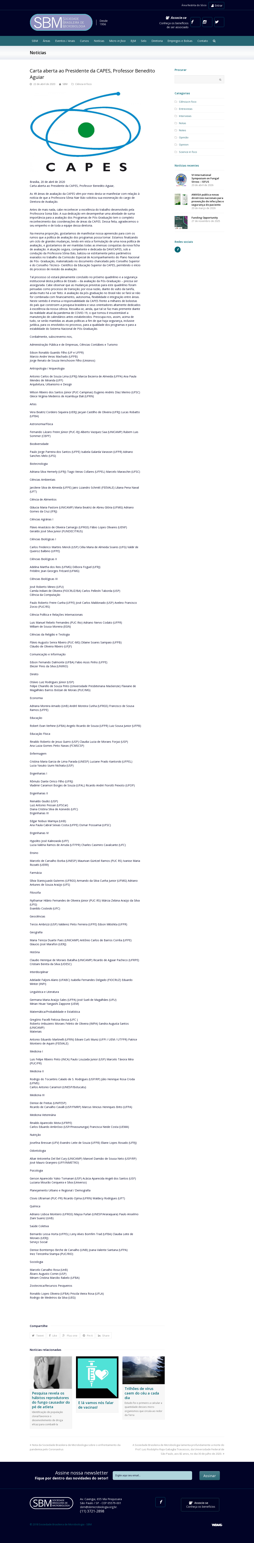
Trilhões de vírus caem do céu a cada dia (142, 1393)
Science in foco (188, 152)
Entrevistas (185, 109)
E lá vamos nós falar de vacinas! (96, 1405)
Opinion (184, 144)
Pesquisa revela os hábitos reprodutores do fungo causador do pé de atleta (51, 1400)
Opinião (184, 137)
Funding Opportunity (204, 217)
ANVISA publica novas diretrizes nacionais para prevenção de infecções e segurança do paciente (207, 199)
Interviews (185, 116)
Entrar (216, 5)
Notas (182, 123)
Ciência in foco (83, 84)
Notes (182, 130)
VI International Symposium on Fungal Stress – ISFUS (205, 178)
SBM (65, 84)
